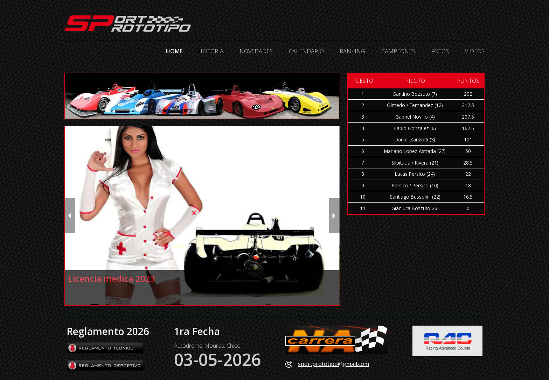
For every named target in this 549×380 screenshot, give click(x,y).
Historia (210, 51)
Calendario (306, 51)
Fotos (440, 51)
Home (174, 51)
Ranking (352, 51)
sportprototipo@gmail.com (333, 364)
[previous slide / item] (70, 215)
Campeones (398, 51)
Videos (475, 51)
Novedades (256, 51)
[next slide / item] (334, 215)
